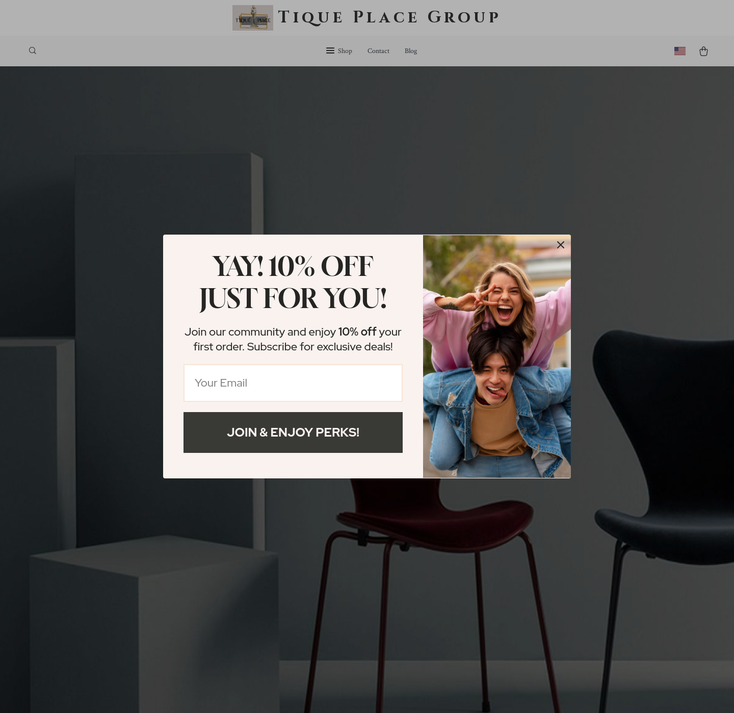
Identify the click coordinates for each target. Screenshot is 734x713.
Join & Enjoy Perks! (293, 432)
